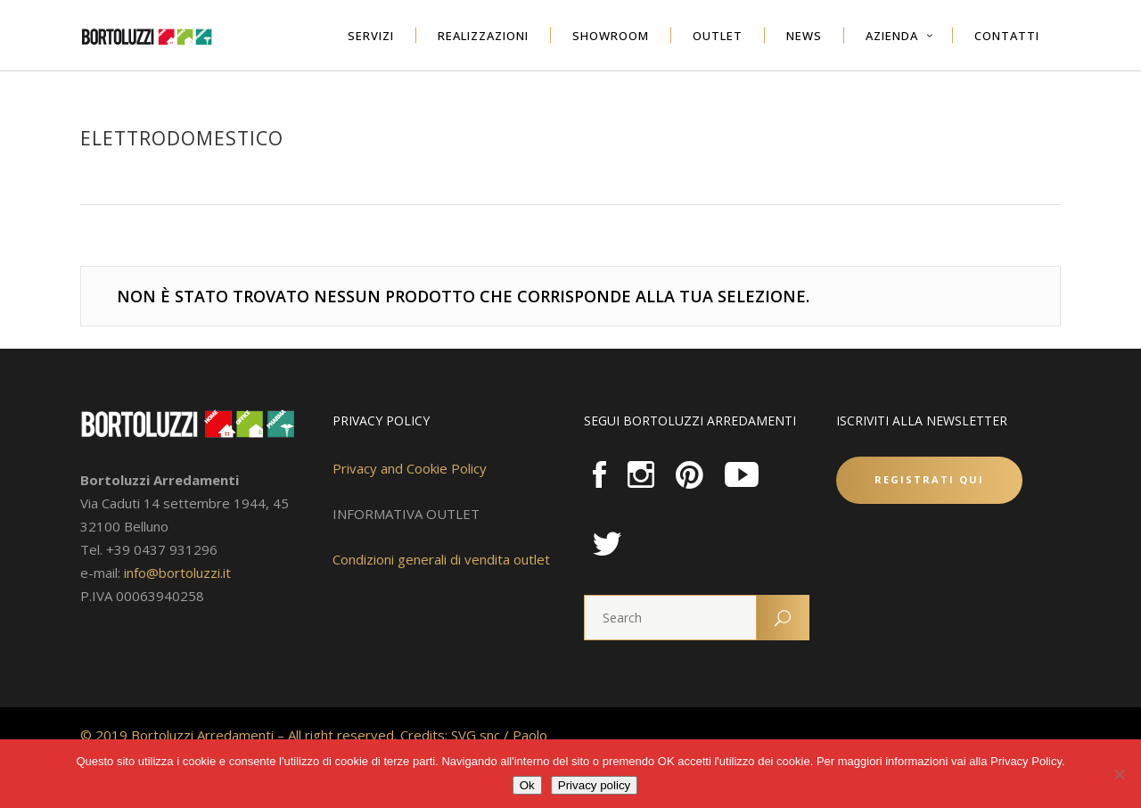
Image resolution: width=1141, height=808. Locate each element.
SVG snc (475, 735)
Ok (527, 785)
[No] (1119, 774)
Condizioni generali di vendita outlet (441, 559)
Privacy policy (594, 785)
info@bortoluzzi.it (177, 572)
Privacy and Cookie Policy (409, 468)
